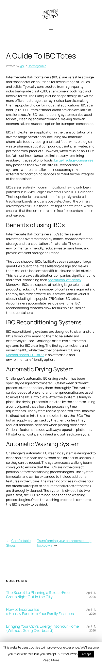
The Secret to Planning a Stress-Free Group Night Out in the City (38, 594)
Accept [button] (86, 654)
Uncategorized (37, 66)
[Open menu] (51, 28)
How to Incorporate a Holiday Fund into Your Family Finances (40, 611)
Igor (22, 66)
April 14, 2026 (91, 611)
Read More (51, 660)
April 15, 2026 (91, 595)
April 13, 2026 (91, 628)
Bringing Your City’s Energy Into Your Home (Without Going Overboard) (42, 628)
